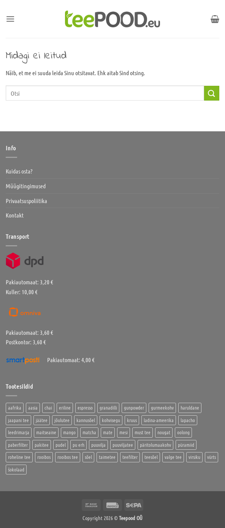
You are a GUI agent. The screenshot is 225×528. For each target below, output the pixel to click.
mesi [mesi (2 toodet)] (123, 432)
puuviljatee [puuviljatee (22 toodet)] (122, 444)
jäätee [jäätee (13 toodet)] (42, 420)
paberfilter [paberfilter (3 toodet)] (18, 444)
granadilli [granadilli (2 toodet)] (108, 407)
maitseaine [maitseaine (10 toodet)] (46, 432)
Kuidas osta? (19, 171)
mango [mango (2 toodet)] (69, 432)
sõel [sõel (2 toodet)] (88, 457)
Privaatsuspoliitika (26, 200)
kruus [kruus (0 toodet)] (132, 420)
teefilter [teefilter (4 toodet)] (130, 457)
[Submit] (211, 93)
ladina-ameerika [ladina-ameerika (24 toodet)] (159, 420)
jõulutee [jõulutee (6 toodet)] (62, 420)
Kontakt (15, 215)
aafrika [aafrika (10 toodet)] (14, 407)
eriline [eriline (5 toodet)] (65, 407)
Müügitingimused (26, 185)
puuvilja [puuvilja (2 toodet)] (98, 444)
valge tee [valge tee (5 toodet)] (173, 457)
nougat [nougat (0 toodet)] (163, 432)
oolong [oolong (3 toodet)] (183, 432)
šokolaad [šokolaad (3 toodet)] (16, 469)
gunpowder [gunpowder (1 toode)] (134, 407)
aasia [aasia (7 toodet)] (33, 407)
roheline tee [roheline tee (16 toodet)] (19, 457)
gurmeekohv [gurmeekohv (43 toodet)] (162, 407)
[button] (10, 18)
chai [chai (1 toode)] (48, 407)
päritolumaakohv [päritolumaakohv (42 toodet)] (155, 444)
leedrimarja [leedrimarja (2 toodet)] (18, 432)
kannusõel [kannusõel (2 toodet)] (85, 420)
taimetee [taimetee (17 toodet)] (107, 457)
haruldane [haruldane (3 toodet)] (190, 407)
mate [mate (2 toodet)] (107, 432)
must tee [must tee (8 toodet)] (143, 432)
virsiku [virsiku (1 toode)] (194, 457)
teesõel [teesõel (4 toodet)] (151, 457)
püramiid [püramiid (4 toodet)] (186, 444)
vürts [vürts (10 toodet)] (211, 457)
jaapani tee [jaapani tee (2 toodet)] (18, 420)
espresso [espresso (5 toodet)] (85, 407)
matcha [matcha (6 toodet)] (89, 432)
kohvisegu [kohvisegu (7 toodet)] (111, 420)
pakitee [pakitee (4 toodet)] (42, 444)
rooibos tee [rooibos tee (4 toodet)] (67, 457)
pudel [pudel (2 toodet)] (60, 444)
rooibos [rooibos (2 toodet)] (44, 457)
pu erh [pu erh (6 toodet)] (78, 444)
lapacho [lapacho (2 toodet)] (188, 420)
